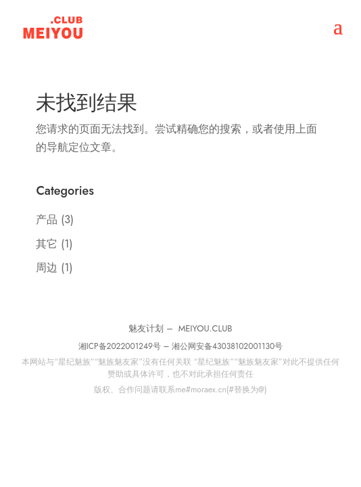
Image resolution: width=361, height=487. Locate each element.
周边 (46, 267)
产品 (46, 219)
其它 (46, 244)
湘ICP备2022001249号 (119, 346)
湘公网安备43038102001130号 (227, 346)
